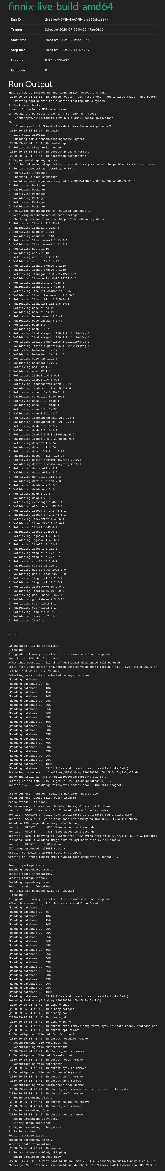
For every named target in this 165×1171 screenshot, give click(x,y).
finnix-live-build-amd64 (60, 6)
